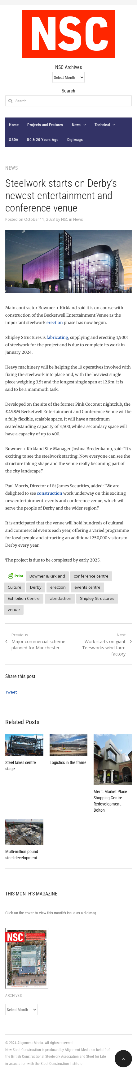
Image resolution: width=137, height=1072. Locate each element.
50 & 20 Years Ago (42, 139)
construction (49, 493)
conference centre (91, 576)
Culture (14, 587)
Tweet (11, 692)
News (76, 124)
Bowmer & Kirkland (47, 576)
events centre (87, 587)
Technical (102, 124)
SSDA (13, 139)
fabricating (57, 337)
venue (14, 609)
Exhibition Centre (24, 598)
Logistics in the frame (68, 762)
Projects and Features (45, 124)
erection (54, 322)
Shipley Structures (97, 598)
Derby (36, 587)
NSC (64, 219)
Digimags (75, 139)
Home (14, 124)
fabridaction (59, 598)
